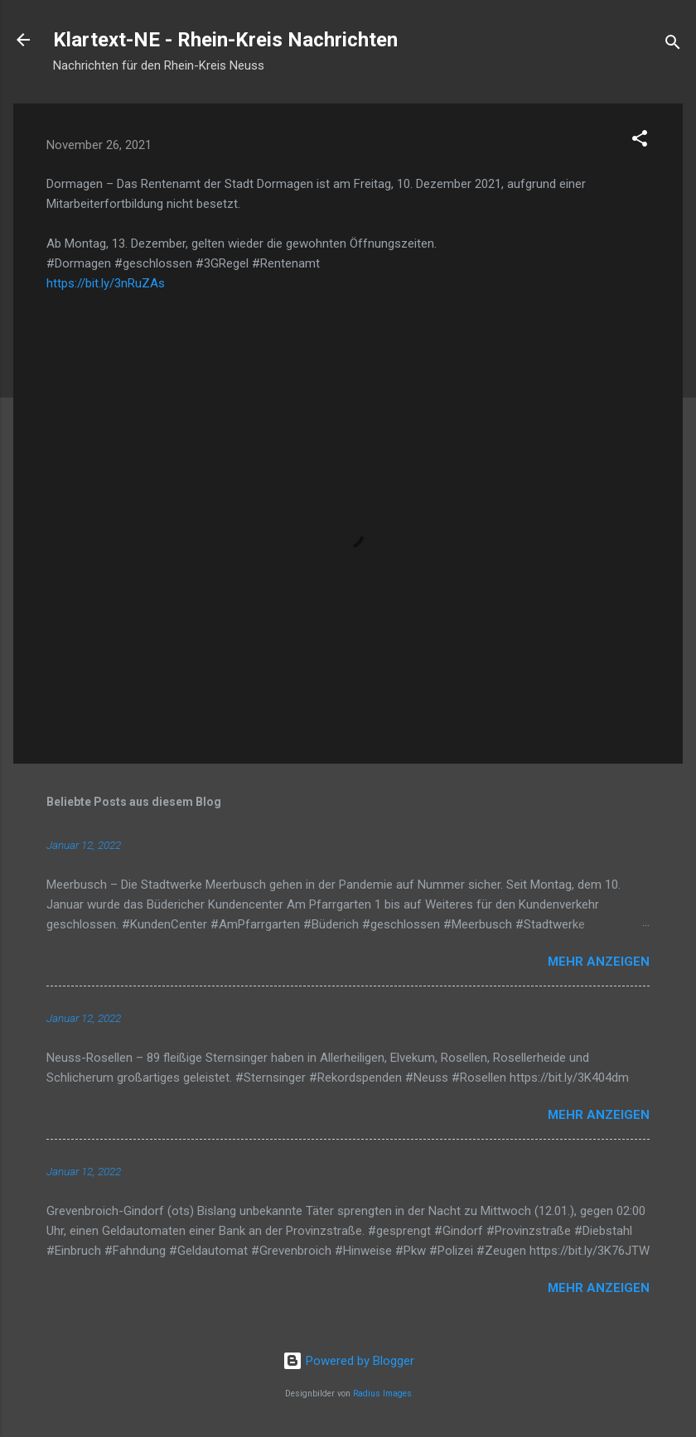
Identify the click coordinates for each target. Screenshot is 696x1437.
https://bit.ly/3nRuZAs (105, 283)
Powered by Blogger (348, 1360)
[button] (640, 141)
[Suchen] (673, 45)
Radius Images (382, 1393)
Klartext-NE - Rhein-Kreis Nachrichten (225, 39)
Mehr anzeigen (599, 961)
